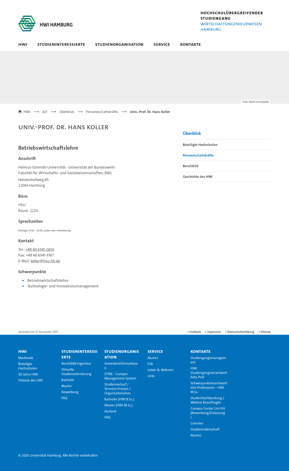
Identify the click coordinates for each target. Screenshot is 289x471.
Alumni (153, 358)
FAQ (64, 398)
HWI (22, 44)
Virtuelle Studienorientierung (76, 371)
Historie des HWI (30, 380)
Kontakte (190, 44)
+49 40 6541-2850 (39, 249)
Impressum (214, 332)
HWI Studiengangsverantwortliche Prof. (208, 372)
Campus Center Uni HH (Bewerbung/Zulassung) (207, 412)
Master (66, 386)
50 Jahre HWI (28, 374)
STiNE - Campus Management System (120, 376)
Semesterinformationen (121, 365)
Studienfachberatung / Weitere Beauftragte (207, 400)
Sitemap (266, 332)
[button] (263, 44)
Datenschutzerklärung (240, 332)
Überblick (192, 133)
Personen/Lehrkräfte (198, 155)
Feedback (195, 332)
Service (162, 44)
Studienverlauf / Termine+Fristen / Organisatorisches (117, 388)
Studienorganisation (119, 44)
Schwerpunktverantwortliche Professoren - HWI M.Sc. (208, 387)
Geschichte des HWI (198, 176)
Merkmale (25, 358)
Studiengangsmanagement (208, 360)
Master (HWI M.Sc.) (118, 405)
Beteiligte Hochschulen (200, 144)
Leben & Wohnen (160, 370)
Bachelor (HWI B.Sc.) (119, 399)
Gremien (197, 423)
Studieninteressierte (61, 44)
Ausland (110, 411)
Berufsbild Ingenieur (76, 363)
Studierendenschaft (205, 429)
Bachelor (67, 380)
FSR (150, 364)
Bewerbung (69, 392)
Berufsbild (190, 166)
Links (151, 376)
